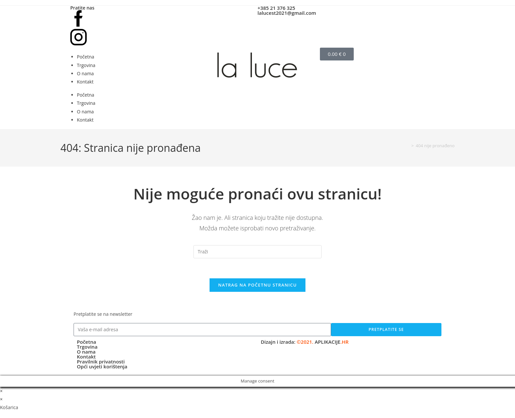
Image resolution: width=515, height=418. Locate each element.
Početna (85, 57)
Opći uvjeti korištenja (102, 366)
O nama (85, 73)
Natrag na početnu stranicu (257, 285)
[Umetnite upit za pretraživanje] (257, 251)
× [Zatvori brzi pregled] (1, 391)
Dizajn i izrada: (304, 341)
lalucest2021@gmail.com (287, 13)
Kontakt (85, 82)
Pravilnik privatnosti (101, 361)
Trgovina (86, 65)
